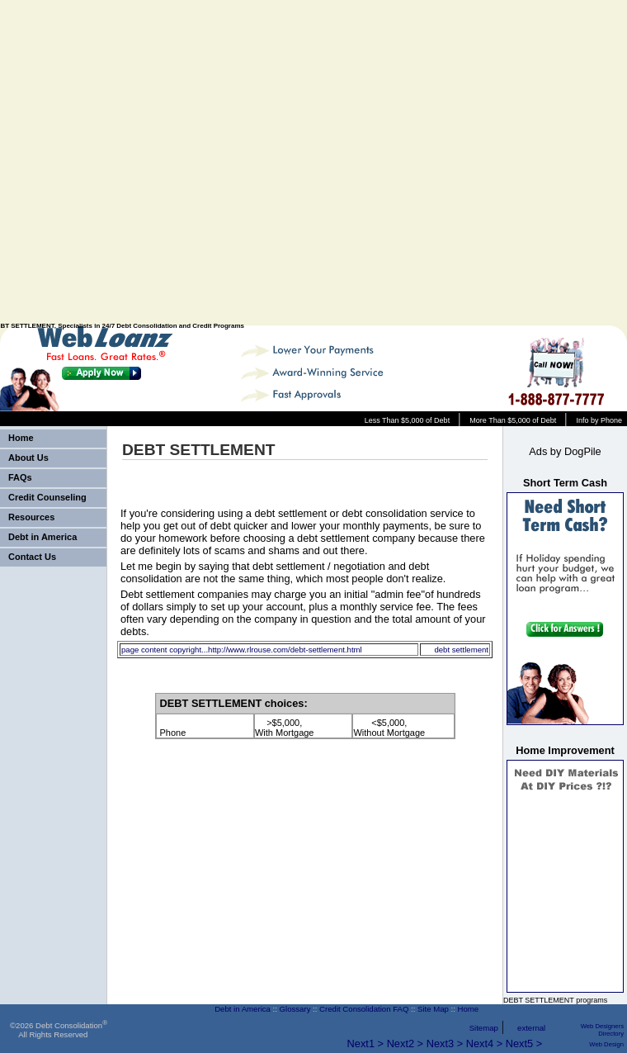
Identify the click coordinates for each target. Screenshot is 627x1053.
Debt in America (42, 537)
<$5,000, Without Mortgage (389, 728)
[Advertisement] (455, 163)
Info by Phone (599, 420)
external (531, 1027)
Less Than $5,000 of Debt (407, 420)
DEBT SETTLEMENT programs (555, 1000)
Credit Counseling (47, 497)
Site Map (433, 1008)
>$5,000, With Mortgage (284, 728)
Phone (173, 728)
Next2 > (405, 1043)
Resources (31, 517)
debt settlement (461, 649)
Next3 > (445, 1043)
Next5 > (524, 1043)
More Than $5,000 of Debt (512, 420)
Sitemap (483, 1027)
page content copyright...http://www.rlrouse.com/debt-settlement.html (241, 649)
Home (21, 438)
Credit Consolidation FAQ (363, 1008)
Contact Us (32, 557)
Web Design (606, 1044)
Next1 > (365, 1043)
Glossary (295, 1008)
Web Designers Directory (602, 1029)
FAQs (20, 477)
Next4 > (484, 1043)
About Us (28, 457)
